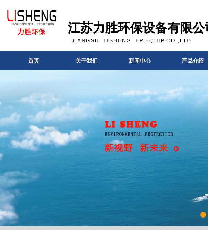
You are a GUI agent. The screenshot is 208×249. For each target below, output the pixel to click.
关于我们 (87, 61)
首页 (33, 61)
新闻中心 (140, 61)
